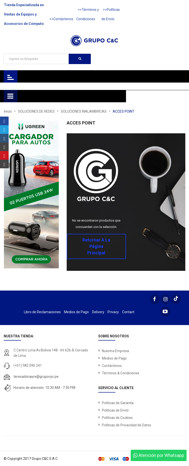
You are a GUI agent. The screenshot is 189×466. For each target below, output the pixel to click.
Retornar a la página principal (96, 246)
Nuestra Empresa (115, 351)
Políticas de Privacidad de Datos (126, 425)
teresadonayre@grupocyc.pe (36, 377)
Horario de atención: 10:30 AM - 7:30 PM (44, 388)
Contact (128, 312)
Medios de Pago (76, 312)
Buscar (80, 59)
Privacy (113, 312)
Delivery (98, 312)
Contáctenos (112, 366)
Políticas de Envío (115, 410)
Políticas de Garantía (118, 403)
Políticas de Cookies (117, 418)
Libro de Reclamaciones (42, 312)
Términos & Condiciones (120, 373)
